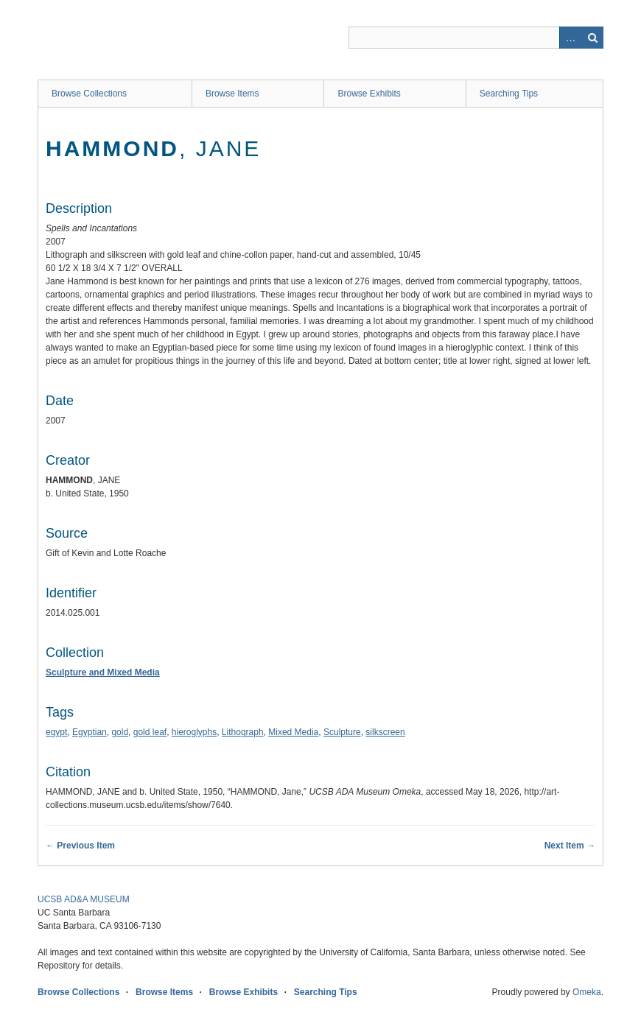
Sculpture (342, 732)
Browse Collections (89, 93)
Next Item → (569, 845)
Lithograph (243, 732)
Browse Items (232, 93)
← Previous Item (80, 845)
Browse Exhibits (368, 93)
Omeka (586, 992)
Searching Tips (509, 93)
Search (592, 38)
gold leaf (150, 732)
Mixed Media (293, 732)
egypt (56, 732)
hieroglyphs (194, 732)
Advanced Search (570, 38)
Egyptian (89, 732)
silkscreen (384, 732)
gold (119, 732)
